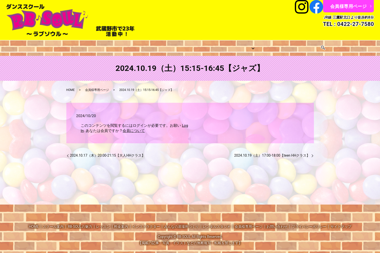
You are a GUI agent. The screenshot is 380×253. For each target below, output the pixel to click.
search (337, 46)
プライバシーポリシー (309, 222)
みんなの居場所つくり (240, 46)
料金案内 (168, 46)
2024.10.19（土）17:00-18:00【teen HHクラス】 (272, 151)
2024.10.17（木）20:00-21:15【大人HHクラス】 (107, 151)
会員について (134, 127)
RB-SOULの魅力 (80, 222)
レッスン (99, 46)
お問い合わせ (318, 46)
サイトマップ (340, 222)
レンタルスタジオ (283, 46)
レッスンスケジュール (134, 46)
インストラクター (199, 46)
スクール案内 (73, 46)
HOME (48, 46)
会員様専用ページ (348, 6)
